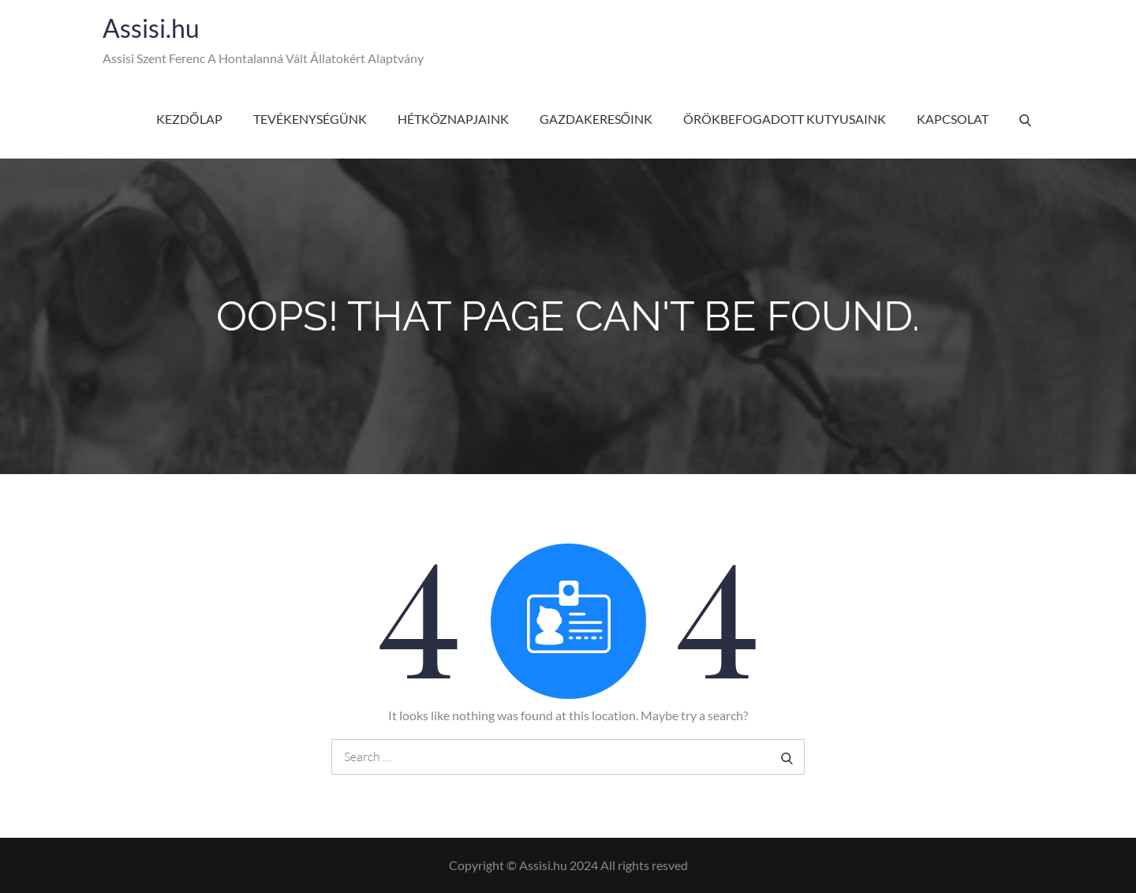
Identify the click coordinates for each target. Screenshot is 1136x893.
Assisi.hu (151, 28)
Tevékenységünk (310, 118)
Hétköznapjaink (453, 118)
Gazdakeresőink (596, 118)
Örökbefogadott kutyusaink (784, 118)
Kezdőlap (189, 118)
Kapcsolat (952, 118)
